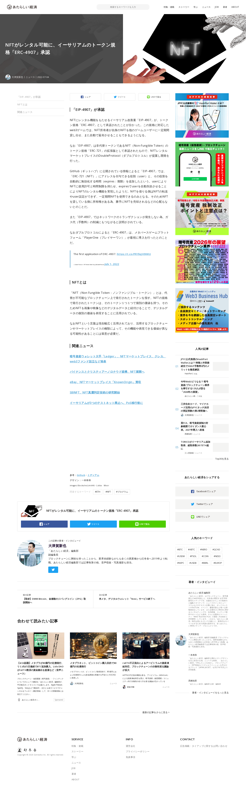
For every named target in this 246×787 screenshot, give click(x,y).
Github (81, 475)
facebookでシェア (206, 491)
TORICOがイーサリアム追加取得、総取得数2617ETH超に (195, 445)
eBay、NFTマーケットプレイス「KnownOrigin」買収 (105, 382)
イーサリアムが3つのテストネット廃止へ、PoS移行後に (106, 403)
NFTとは (22, 104)
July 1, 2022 (112, 264)
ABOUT (235, 6)
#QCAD (216, 549)
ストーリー (184, 6)
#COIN (205, 556)
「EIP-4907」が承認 (29, 97)
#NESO (217, 556)
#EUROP (218, 562)
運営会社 (130, 746)
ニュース (206, 6)
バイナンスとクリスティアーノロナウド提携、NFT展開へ (107, 372)
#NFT (108, 491)
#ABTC (191, 549)
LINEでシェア (203, 516)
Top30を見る (222, 458)
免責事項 (130, 757)
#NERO (203, 549)
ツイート (122, 97)
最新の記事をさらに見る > (156, 712)
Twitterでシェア (204, 504)
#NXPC (180, 562)
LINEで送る (156, 97)
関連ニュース (24, 112)
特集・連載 (169, 6)
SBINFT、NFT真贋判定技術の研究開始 (95, 392)
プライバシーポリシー (137, 751)
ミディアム (93, 475)
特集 (195, 374)
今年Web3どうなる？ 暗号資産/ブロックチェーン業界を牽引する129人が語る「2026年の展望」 (195, 387)
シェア (88, 97)
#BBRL (205, 562)
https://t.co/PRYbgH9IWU (134, 254)
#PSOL (193, 556)
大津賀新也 (57, 546)
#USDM (181, 556)
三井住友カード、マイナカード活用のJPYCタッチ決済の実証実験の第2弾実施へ (195, 407)
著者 (225, 6)
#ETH (97, 491)
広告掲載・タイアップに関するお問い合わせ (203, 746)
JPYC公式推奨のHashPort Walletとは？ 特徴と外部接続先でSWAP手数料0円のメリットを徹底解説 (195, 364)
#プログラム (122, 491)
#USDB (192, 562)
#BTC (180, 549)
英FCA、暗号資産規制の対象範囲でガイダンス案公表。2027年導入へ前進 (194, 426)
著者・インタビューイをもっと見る (210, 692)
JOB (217, 6)
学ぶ (195, 6)
